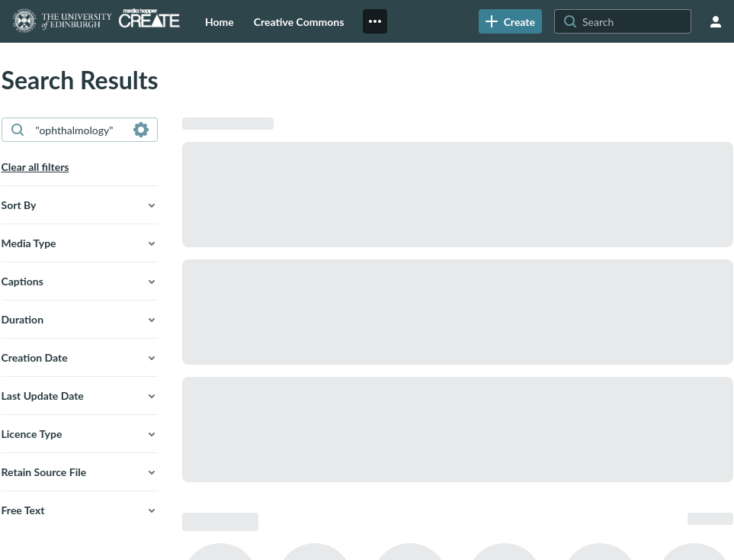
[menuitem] (219, 21)
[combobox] (79, 129)
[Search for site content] (635, 21)
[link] (510, 21)
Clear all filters (35, 166)
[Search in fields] (141, 129)
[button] (80, 205)
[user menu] (716, 21)
